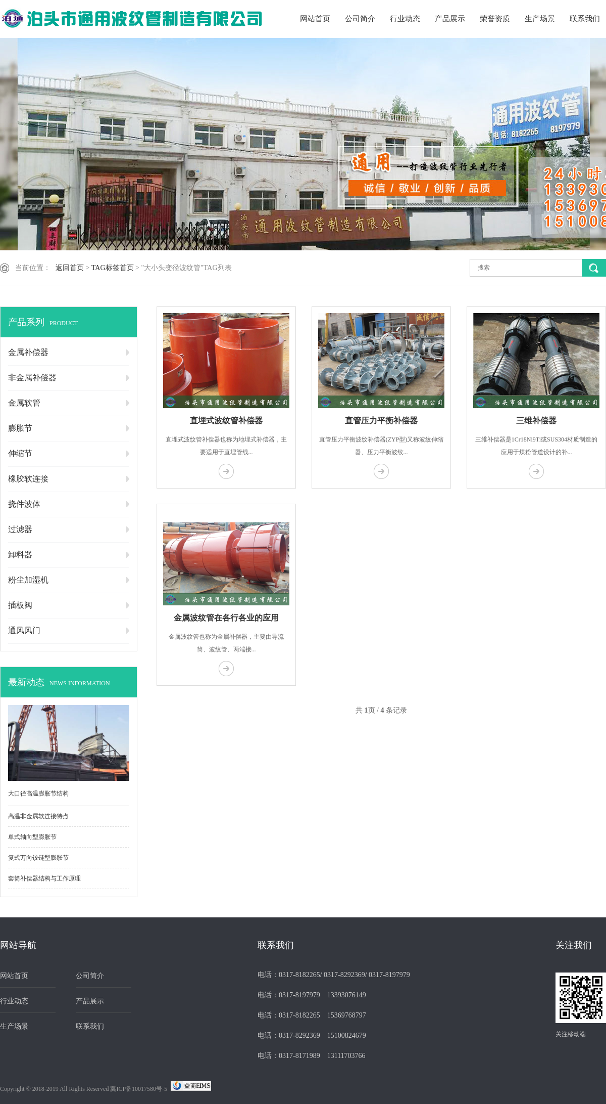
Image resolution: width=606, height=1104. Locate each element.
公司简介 (360, 19)
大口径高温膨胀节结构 (38, 793)
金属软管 (24, 403)
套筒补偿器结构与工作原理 (44, 878)
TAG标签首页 (112, 268)
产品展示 (450, 19)
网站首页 (315, 19)
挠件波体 (24, 504)
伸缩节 (20, 453)
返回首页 (70, 268)
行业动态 (405, 19)
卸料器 (20, 554)
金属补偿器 (28, 352)
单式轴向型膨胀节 (32, 837)
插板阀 (20, 605)
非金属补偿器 (32, 377)
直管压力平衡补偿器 (381, 420)
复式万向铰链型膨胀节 (38, 857)
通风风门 (24, 630)
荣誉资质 (495, 19)
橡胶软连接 (28, 478)
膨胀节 (20, 428)
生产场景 (540, 19)
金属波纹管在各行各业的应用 (226, 617)
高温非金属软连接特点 (38, 816)
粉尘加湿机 (28, 580)
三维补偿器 (536, 420)
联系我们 (585, 19)
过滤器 (20, 529)
